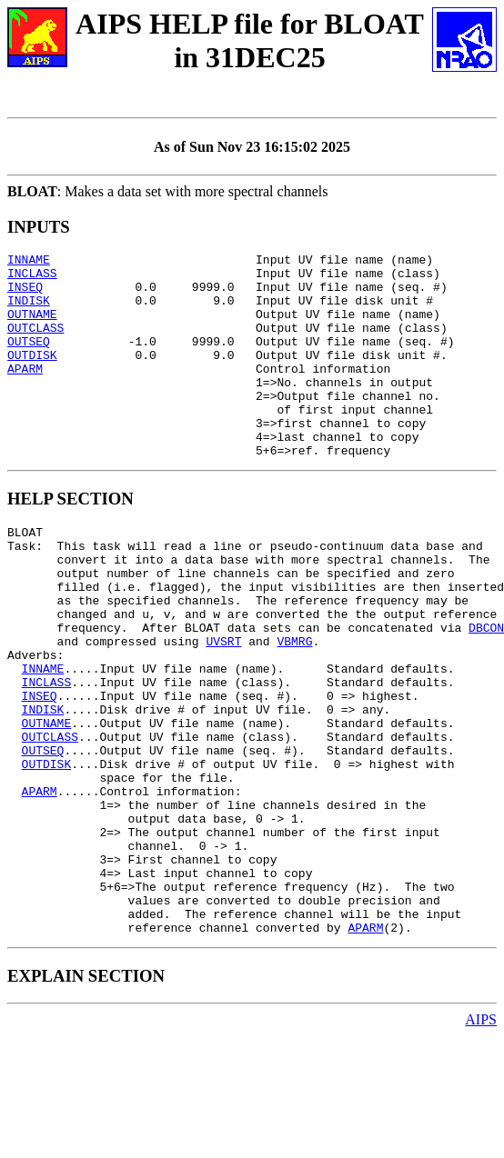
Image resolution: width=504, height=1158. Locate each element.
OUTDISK (32, 376)
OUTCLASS (35, 343)
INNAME (28, 262)
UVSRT (223, 706)
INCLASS (32, 278)
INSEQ (25, 294)
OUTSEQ (28, 360)
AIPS (481, 1142)
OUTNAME (32, 327)
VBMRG (294, 706)
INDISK (28, 311)
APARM (25, 392)
